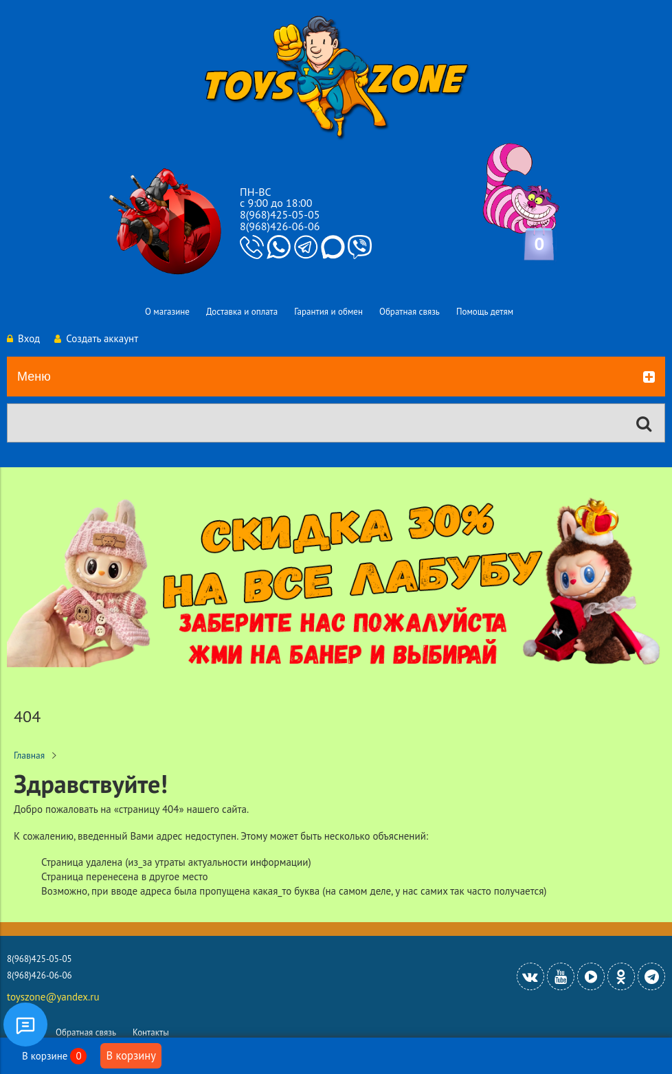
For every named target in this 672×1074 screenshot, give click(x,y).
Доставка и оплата (242, 311)
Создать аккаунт (96, 338)
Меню (336, 377)
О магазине (167, 311)
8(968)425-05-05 (280, 214)
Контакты (151, 1032)
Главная (29, 755)
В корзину (130, 1055)
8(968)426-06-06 (280, 226)
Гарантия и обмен (328, 311)
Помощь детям (484, 311)
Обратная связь (409, 311)
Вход (23, 338)
